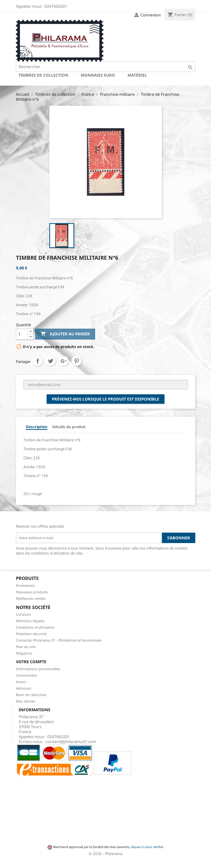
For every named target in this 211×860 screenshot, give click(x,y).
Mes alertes (25, 701)
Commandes (26, 675)
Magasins (24, 653)
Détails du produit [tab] (69, 426)
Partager (38, 361)
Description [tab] (36, 426)
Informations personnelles (38, 668)
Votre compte (31, 661)
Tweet (51, 361)
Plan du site (26, 646)
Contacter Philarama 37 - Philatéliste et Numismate (58, 640)
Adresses (23, 688)
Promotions (25, 585)
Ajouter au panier (65, 334)
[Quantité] (22, 334)
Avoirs (21, 681)
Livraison (23, 614)
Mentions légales (30, 620)
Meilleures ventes (31, 598)
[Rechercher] (105, 66)
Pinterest (76, 361)
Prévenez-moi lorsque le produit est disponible (105, 399)
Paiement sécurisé (31, 633)
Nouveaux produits (32, 592)
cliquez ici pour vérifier (147, 847)
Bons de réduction (31, 694)
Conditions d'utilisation (35, 627)
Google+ (64, 361)
